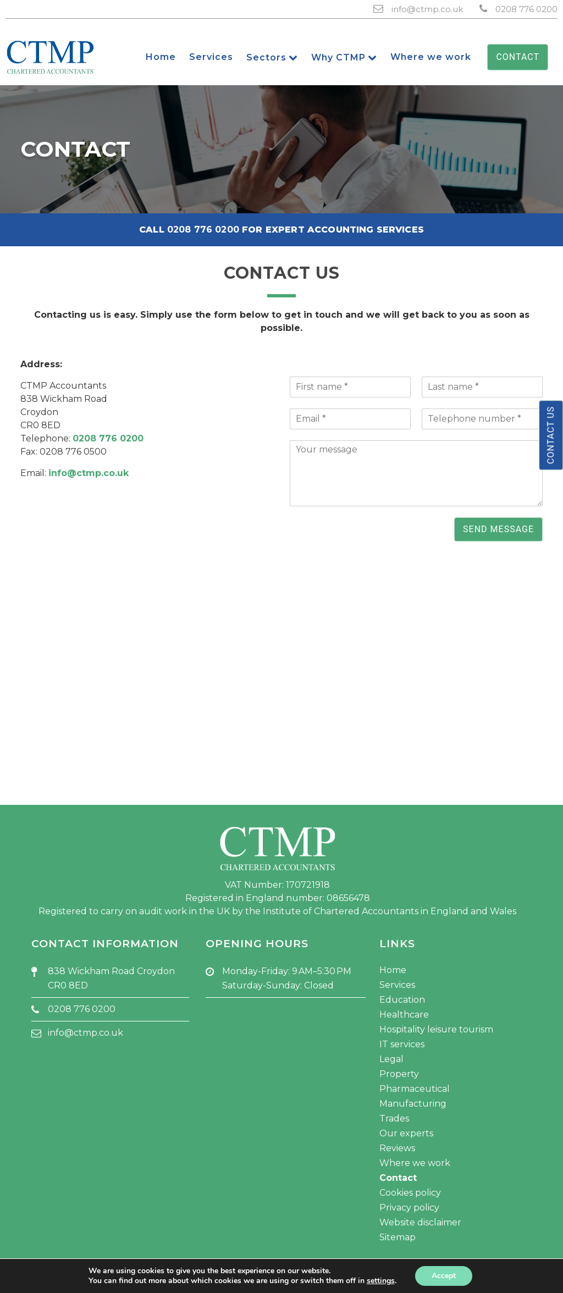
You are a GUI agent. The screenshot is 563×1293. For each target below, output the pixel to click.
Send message (498, 529)
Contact (517, 57)
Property (399, 1074)
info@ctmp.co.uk (427, 9)
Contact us (550, 435)
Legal (391, 1059)
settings (381, 1281)
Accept (444, 1275)
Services (397, 985)
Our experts (406, 1133)
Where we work (414, 1163)
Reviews (397, 1148)
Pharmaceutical (414, 1089)
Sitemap (397, 1237)
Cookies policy (410, 1192)
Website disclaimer (420, 1222)
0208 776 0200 (526, 9)
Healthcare (404, 1014)
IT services (401, 1044)
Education (402, 999)
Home (392, 970)
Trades (394, 1118)
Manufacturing (412, 1103)
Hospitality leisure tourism (436, 1029)
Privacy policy (409, 1207)
